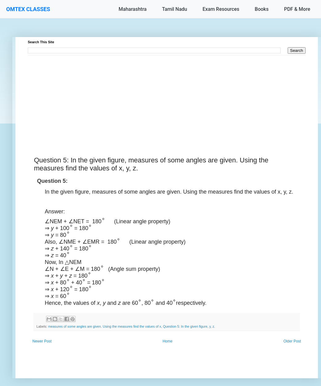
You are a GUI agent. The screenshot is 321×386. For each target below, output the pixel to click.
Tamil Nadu (174, 9)
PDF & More (297, 9)
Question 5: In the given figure (185, 326)
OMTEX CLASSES (28, 9)
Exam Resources (220, 9)
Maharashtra (133, 9)
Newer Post (42, 341)
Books (262, 9)
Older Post (292, 341)
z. (214, 326)
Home (168, 341)
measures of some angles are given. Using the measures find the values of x (104, 326)
